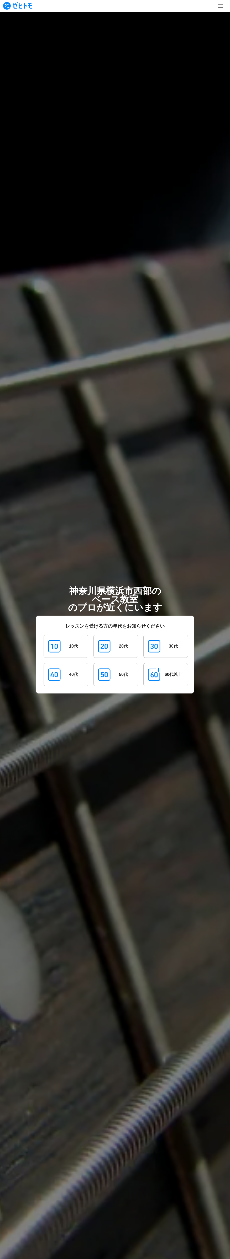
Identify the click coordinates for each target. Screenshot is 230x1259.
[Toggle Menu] (220, 6)
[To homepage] (17, 6)
